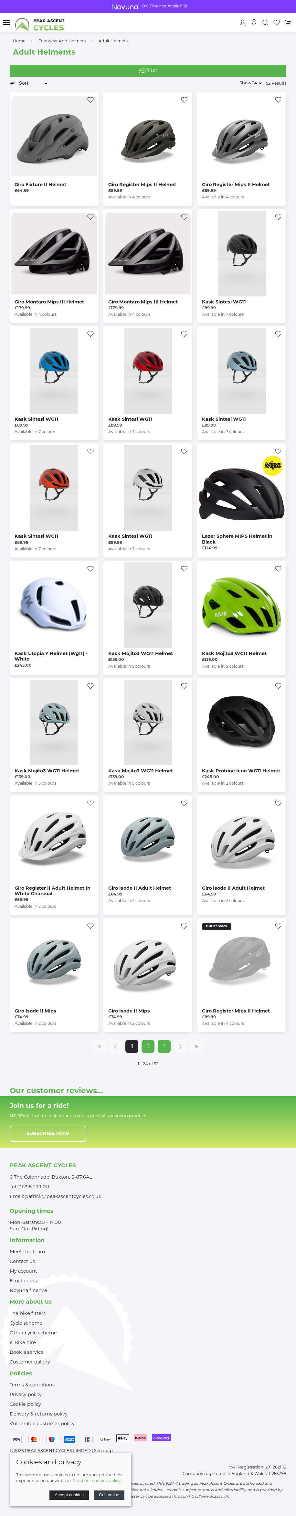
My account (23, 1271)
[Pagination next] (180, 1046)
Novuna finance (28, 1290)
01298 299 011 (33, 1187)
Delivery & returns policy (39, 1414)
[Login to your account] (242, 22)
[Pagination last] (196, 1046)
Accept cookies (69, 1494)
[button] (6, 22)
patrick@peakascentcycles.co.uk (63, 1196)
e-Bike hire (23, 1343)
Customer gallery (30, 1362)
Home (19, 41)
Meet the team (27, 1252)
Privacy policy (26, 1395)
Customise (109, 1494)
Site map (103, 1451)
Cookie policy (25, 1404)
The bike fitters (28, 1313)
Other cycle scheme (33, 1333)
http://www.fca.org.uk (209, 1497)
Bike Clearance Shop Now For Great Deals (148, 6)
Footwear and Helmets (62, 41)
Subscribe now (47, 1133)
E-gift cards (23, 1281)
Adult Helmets (113, 41)
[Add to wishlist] (90, 100)
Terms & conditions (32, 1385)
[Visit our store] (254, 22)
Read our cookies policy (97, 1481)
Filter (148, 71)
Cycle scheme (26, 1323)
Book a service (27, 1352)
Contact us (22, 1261)
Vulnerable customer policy (42, 1424)
